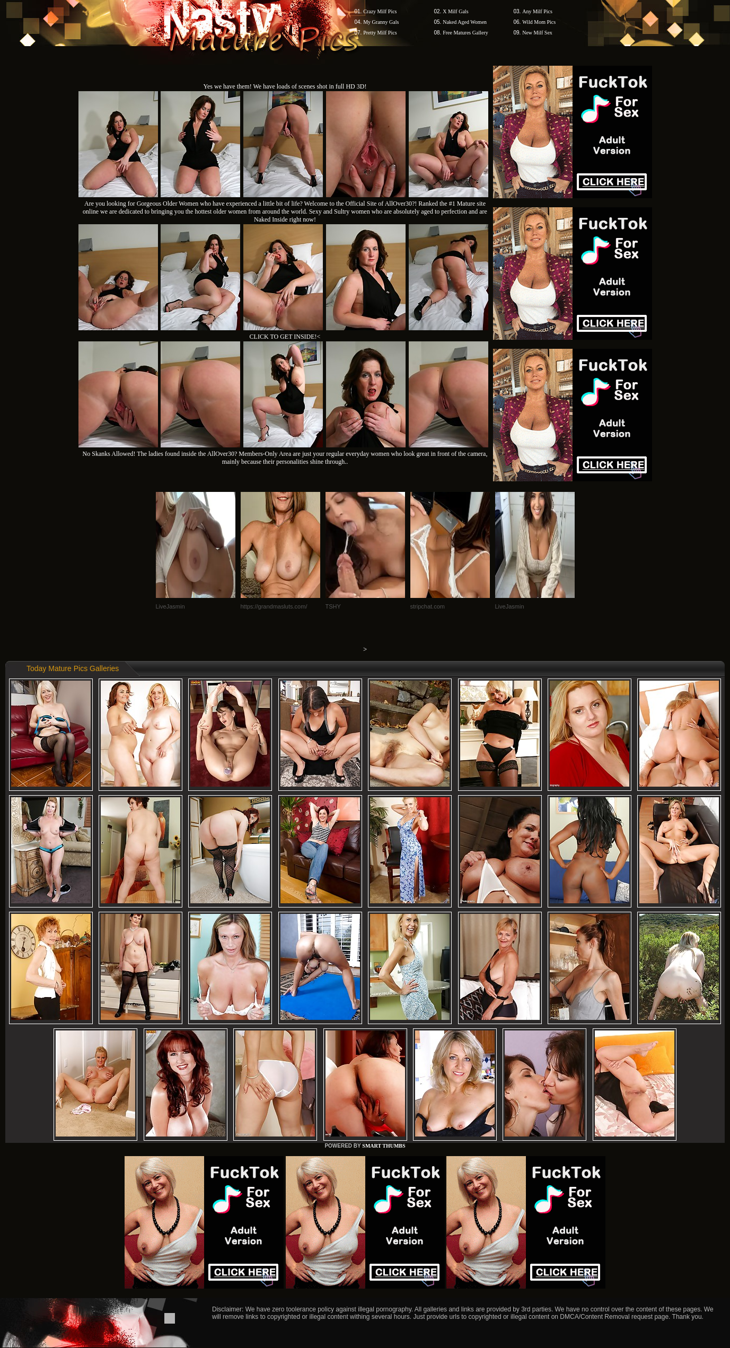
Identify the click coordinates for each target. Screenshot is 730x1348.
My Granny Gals (381, 22)
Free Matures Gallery (465, 33)
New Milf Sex (537, 33)
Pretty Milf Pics (380, 33)
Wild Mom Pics (539, 22)
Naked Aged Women (465, 22)
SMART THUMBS (383, 1146)
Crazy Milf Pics (380, 11)
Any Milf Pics (537, 11)
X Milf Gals (455, 11)
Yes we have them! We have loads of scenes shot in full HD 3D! (285, 86)
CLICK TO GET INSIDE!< (285, 336)
